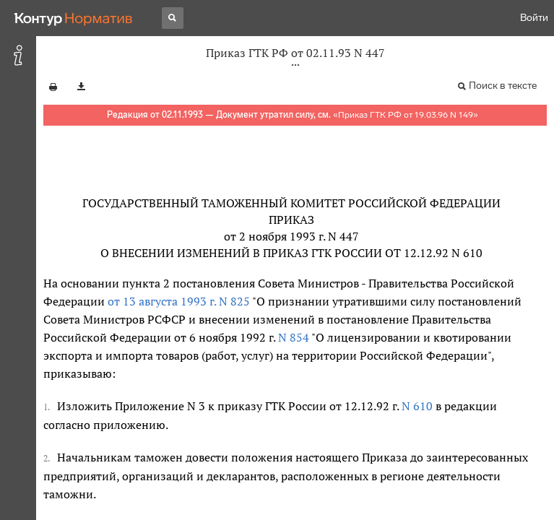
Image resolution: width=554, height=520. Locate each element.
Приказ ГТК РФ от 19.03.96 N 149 (405, 115)
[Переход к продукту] (73, 18)
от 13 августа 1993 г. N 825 (179, 301)
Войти (534, 18)
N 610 (417, 406)
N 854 (292, 337)
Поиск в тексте (503, 85)
